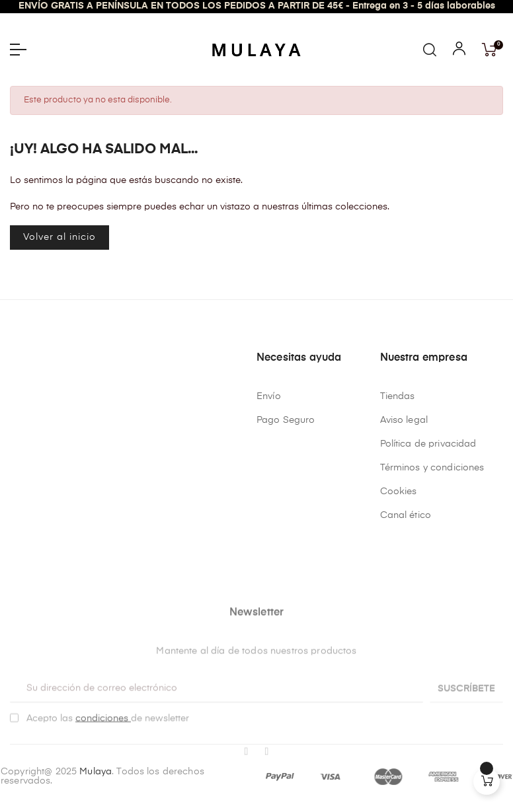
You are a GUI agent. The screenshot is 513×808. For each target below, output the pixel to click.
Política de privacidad (428, 444)
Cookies (398, 491)
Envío (268, 396)
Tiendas (397, 396)
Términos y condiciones (432, 467)
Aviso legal (404, 420)
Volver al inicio (59, 237)
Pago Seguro (285, 420)
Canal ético (406, 515)
